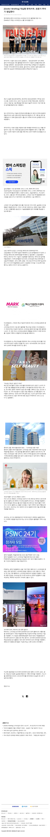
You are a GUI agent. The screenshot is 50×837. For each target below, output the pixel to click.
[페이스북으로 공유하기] (27, 696)
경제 (28, 4)
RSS (43, 818)
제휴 (9, 818)
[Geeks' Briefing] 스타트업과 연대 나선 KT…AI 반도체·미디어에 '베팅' (24, 725)
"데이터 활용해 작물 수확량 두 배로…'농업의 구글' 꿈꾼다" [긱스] (23, 728)
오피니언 (23, 4)
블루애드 (28, 813)
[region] (25, 82)
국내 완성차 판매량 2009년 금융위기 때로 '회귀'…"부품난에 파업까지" (24, 735)
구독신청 (9, 813)
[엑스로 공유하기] (22, 696)
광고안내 (22, 813)
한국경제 (25, 2)
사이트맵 (25, 818)
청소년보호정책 (21, 821)
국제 (36, 4)
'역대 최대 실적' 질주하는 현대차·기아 (15, 730)
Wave (40, 4)
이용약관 (3, 821)
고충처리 (16, 813)
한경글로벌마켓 (15, 4)
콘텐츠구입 (12, 818)
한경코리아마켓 (5, 4)
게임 (44, 4)
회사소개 (3, 813)
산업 (32, 4)
